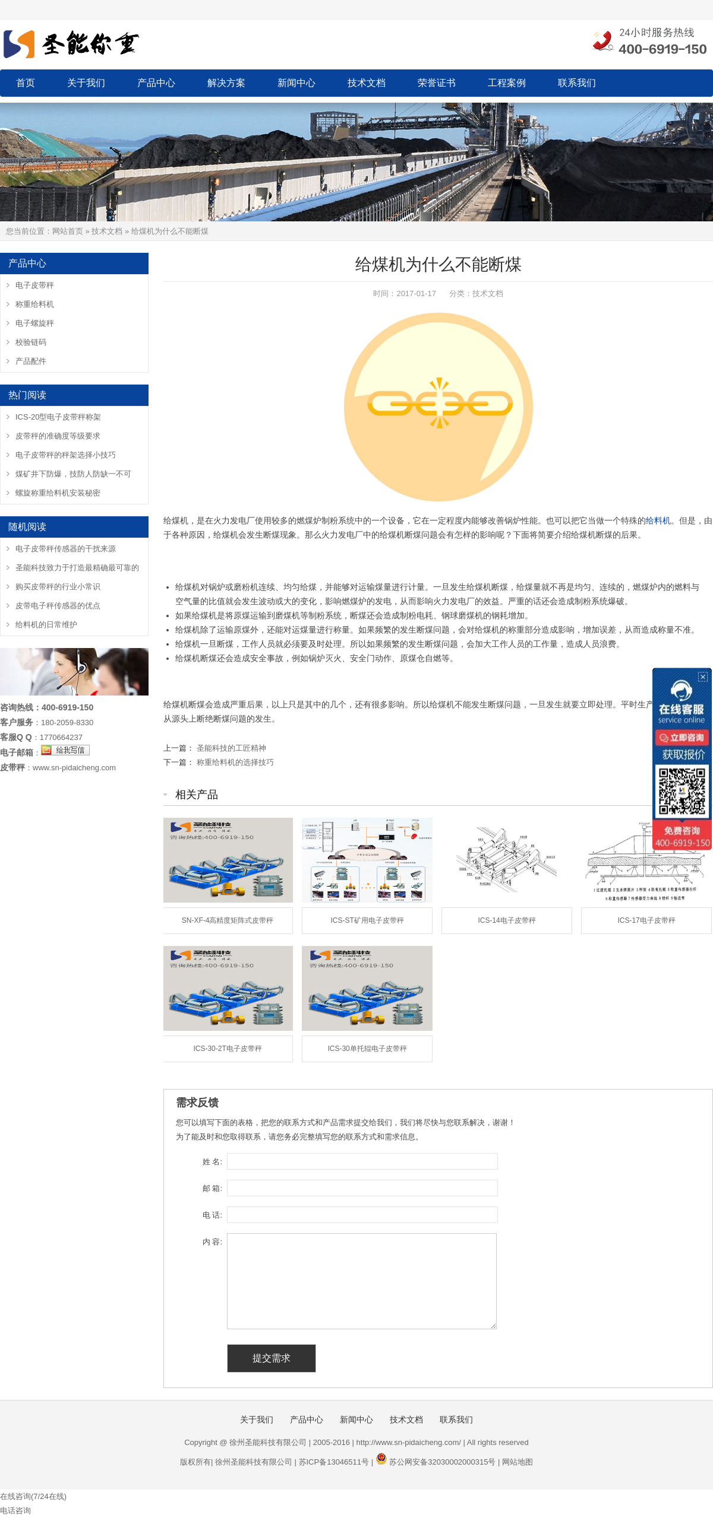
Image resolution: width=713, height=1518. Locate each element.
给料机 (658, 520)
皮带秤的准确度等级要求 (57, 435)
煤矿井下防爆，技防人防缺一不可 (73, 473)
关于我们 (86, 83)
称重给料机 (34, 304)
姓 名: (212, 1161)
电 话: (212, 1215)
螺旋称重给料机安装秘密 (57, 492)
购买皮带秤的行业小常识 (57, 586)
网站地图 (517, 1461)
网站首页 (67, 231)
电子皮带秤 (34, 285)
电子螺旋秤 (34, 323)
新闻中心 (296, 83)
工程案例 (507, 83)
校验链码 (30, 342)
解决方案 (226, 83)
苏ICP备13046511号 (334, 1461)
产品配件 (30, 361)
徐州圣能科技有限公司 (253, 1461)
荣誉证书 (437, 83)
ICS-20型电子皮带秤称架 (58, 416)
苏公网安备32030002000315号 (442, 1461)
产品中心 (156, 83)
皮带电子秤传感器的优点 (57, 605)
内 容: (212, 1241)
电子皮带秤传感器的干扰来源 (65, 548)
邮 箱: (212, 1188)
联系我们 (577, 83)
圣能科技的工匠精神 (231, 748)
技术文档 (367, 83)
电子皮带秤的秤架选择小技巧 (65, 454)
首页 (25, 83)
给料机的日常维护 (46, 624)
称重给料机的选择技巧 (235, 762)
